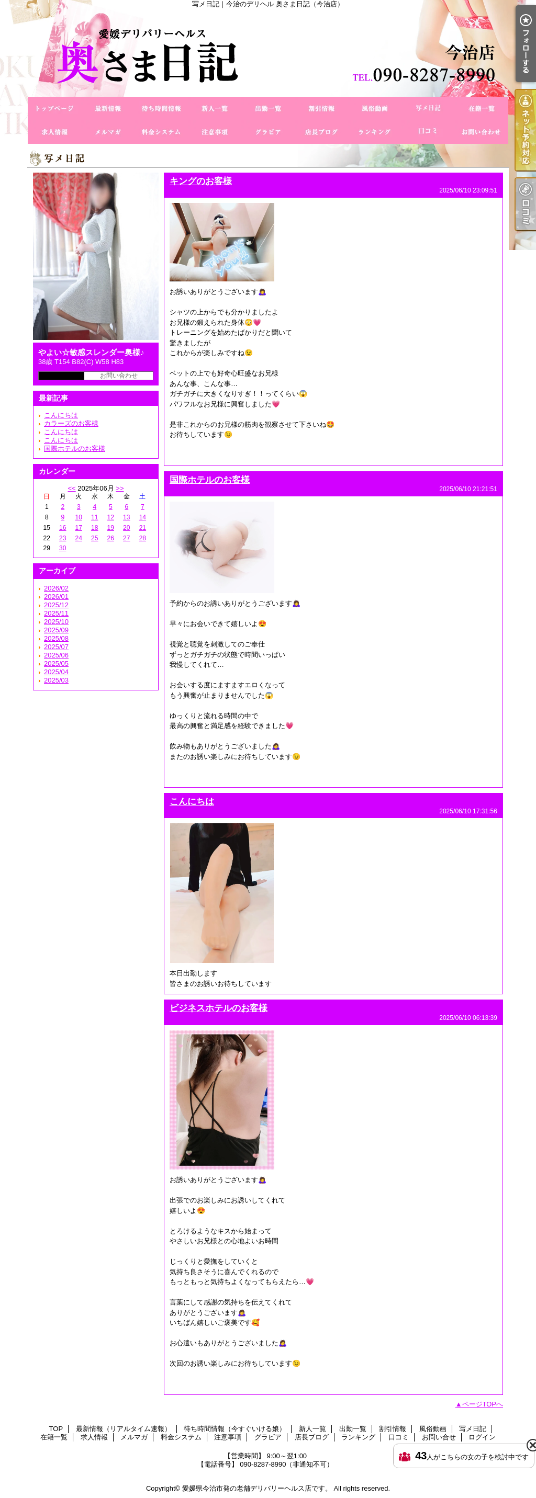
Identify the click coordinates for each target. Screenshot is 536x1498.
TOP (54, 108)
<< (71, 488)
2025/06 (56, 655)
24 (78, 538)
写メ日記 (428, 108)
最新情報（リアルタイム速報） (108, 108)
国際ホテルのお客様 (74, 448)
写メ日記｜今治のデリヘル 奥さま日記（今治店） (268, 52)
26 (110, 538)
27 (126, 538)
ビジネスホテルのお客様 (218, 1008)
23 (62, 538)
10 (78, 517)
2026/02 (56, 588)
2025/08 (56, 638)
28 (142, 538)
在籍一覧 (481, 108)
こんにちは (61, 415)
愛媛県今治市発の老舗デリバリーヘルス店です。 (257, 1488)
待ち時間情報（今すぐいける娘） (161, 108)
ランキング (374, 132)
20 (126, 527)
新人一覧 (214, 108)
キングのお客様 (201, 181)
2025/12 (56, 605)
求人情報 (54, 132)
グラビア (268, 132)
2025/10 (56, 622)
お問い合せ (481, 132)
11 (94, 517)
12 (110, 517)
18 (94, 527)
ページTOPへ (483, 1404)
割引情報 (321, 108)
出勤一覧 (268, 108)
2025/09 (56, 630)
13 (126, 517)
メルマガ (108, 132)
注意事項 (214, 132)
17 (78, 527)
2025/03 (56, 680)
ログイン (482, 1437)
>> (120, 488)
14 (142, 517)
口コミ (428, 132)
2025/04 (56, 672)
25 (94, 538)
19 (110, 527)
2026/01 (56, 596)
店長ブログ (321, 132)
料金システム (161, 132)
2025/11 (56, 613)
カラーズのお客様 (71, 423)
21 (142, 527)
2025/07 (56, 647)
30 (62, 548)
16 (62, 527)
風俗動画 (374, 108)
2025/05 (56, 663)
